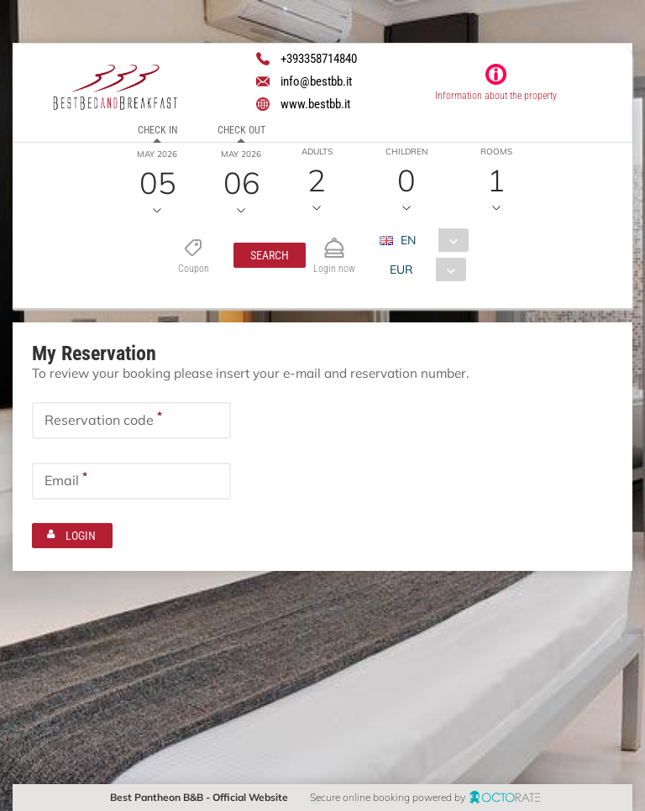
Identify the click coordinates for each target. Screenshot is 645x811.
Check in (156, 130)
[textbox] (131, 419)
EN (407, 240)
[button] (269, 255)
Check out (241, 130)
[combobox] (429, 240)
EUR (400, 269)
